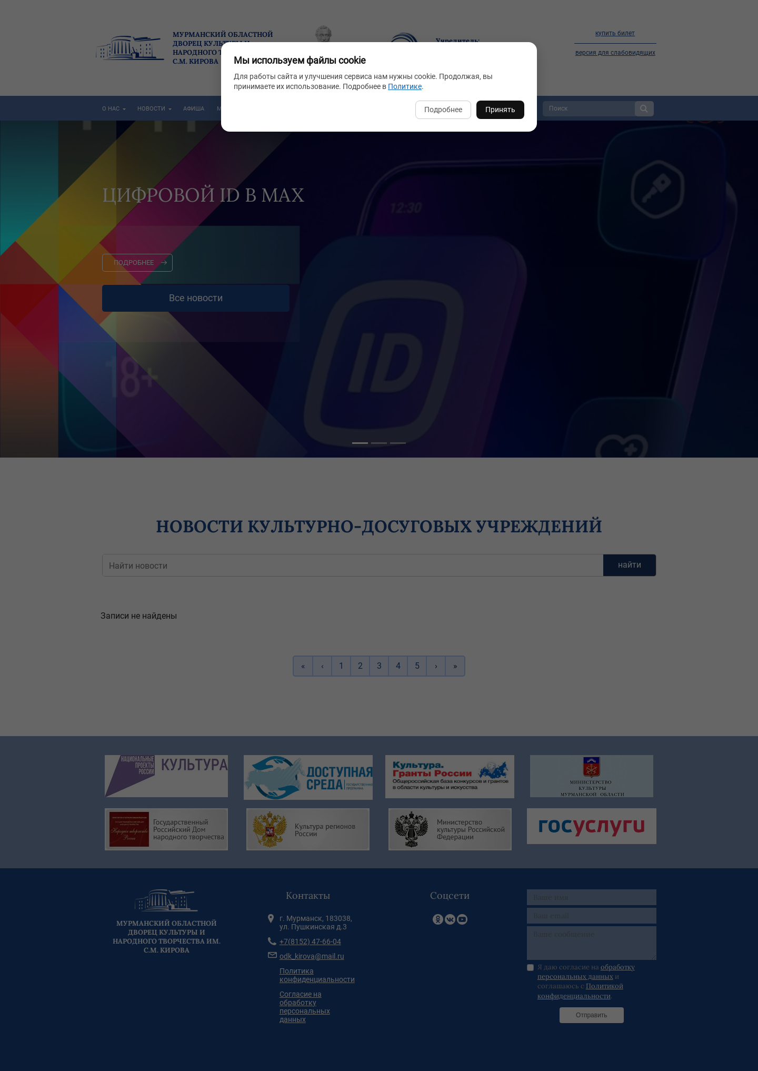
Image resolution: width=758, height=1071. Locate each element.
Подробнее (443, 109)
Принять (500, 109)
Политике (405, 86)
